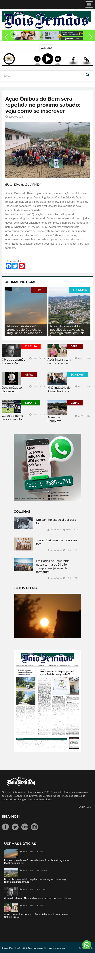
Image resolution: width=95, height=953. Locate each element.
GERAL (39, 290)
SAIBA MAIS (85, 807)
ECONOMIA (80, 290)
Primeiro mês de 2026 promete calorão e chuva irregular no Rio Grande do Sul (24, 331)
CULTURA (31, 346)
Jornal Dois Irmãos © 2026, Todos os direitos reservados (33, 948)
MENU (46, 47)
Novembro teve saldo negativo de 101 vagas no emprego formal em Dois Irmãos (67, 331)
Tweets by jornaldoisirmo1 (19, 928)
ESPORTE (31, 402)
